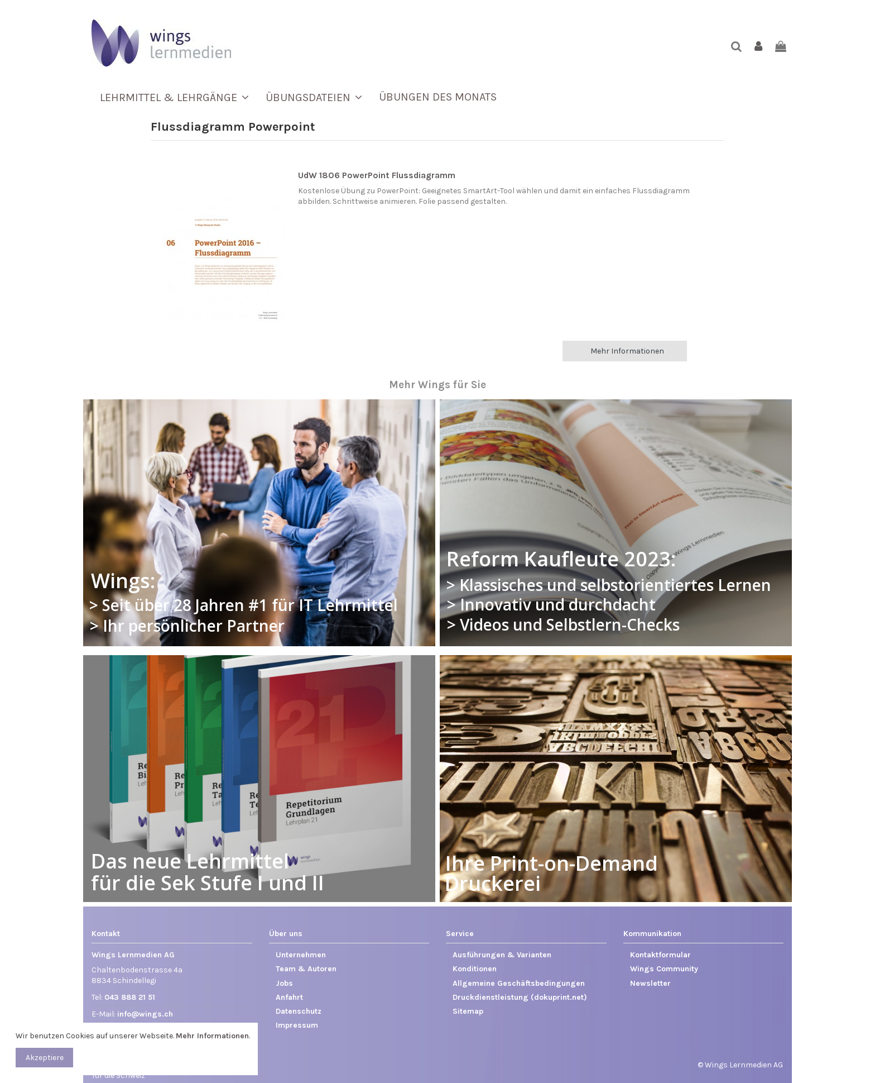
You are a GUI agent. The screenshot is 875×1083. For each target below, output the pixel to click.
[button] (174, 97)
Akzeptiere (45, 1057)
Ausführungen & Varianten (502, 955)
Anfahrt (289, 997)
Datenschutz (298, 1011)
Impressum (297, 1025)
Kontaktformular (660, 955)
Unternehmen (301, 955)
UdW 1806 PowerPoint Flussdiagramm (376, 175)
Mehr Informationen (627, 351)
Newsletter (650, 983)
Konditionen (475, 969)
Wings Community (664, 969)
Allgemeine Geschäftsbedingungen (519, 983)
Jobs (284, 983)
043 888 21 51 (129, 997)
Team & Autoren (306, 969)
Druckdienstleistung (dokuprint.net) (520, 997)
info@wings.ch (145, 1014)
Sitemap (468, 1011)
